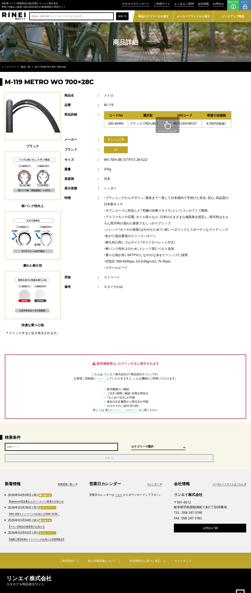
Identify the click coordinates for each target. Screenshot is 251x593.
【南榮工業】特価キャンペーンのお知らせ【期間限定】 (41, 527)
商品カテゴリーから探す (153, 16)
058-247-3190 (192, 502)
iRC (115, 150)
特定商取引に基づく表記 (144, 548)
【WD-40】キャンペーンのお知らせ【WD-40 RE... (38, 502)
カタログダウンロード (136, 4)
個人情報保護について (102, 548)
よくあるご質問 (184, 4)
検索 (121, 16)
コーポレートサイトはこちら (226, 473)
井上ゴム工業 (117, 140)
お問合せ (218, 4)
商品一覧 (25, 66)
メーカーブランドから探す (193, 16)
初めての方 (233, 5)
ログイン (245, 5)
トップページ (9, 66)
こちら (119, 484)
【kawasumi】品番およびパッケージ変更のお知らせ (40, 490)
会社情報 (203, 4)
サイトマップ (180, 548)
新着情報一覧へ (66, 473)
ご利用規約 (69, 548)
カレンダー (153, 473)
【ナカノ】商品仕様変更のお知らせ (29, 515)
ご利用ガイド (162, 4)
